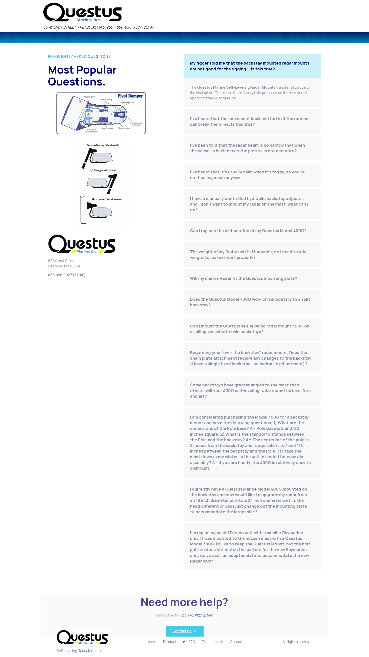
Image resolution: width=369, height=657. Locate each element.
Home (151, 641)
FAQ (192, 641)
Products (170, 641)
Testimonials (212, 641)
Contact (237, 641)
